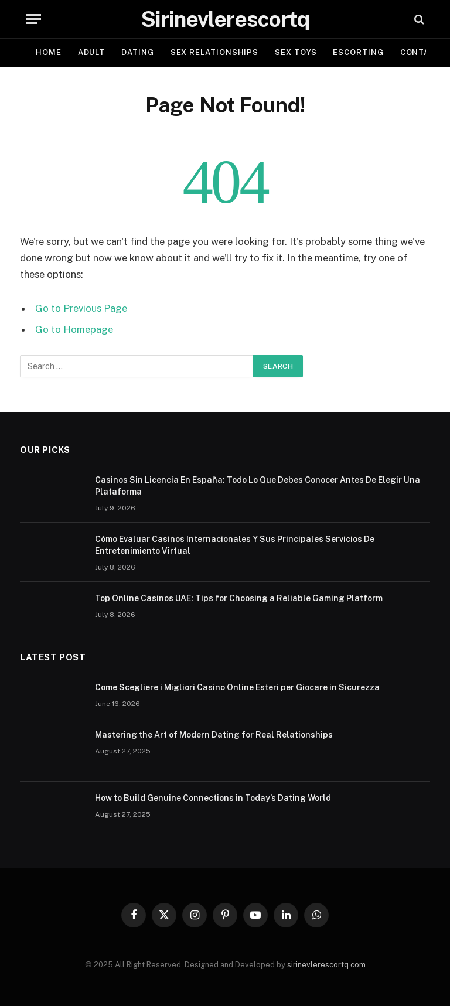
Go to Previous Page (81, 308)
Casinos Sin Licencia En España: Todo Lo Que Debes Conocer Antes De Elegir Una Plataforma (257, 485)
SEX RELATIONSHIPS (214, 52)
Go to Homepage (74, 329)
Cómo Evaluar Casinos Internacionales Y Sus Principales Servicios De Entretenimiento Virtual (234, 544)
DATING (137, 52)
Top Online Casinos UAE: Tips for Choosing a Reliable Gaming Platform (239, 598)
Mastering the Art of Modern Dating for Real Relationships (214, 734)
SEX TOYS (295, 52)
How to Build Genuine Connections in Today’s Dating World (213, 798)
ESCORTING (358, 52)
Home (49, 52)
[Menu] (33, 19)
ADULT (91, 52)
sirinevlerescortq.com (326, 964)
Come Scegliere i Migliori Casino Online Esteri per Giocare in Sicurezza (237, 687)
